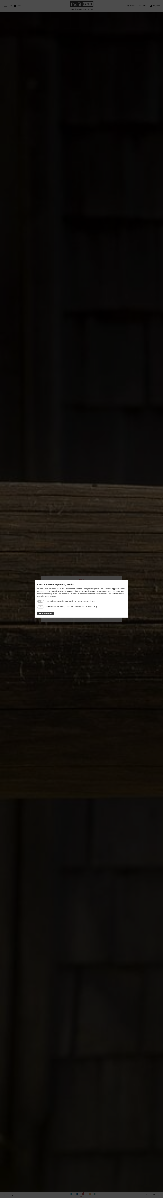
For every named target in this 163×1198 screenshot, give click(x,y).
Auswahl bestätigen (45, 613)
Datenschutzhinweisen (92, 594)
